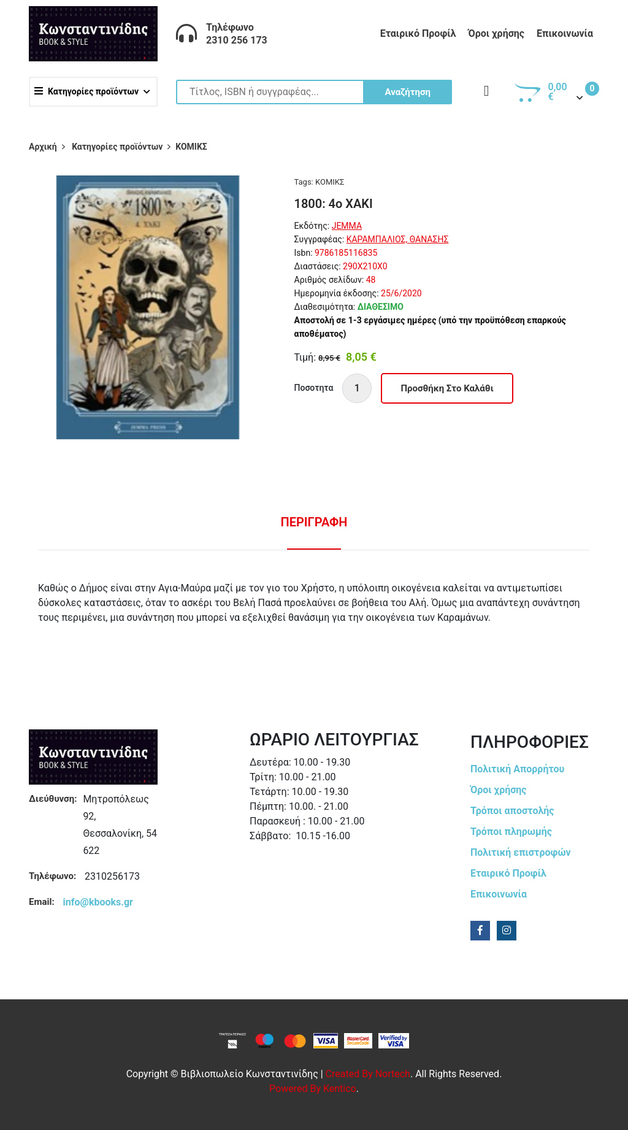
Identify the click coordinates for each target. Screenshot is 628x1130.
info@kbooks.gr (98, 902)
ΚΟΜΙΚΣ (329, 181)
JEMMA (347, 226)
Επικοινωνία (565, 33)
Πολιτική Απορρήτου (517, 769)
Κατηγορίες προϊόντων (86, 91)
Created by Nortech (368, 1074)
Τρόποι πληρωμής (511, 831)
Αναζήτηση (408, 92)
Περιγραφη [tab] (314, 522)
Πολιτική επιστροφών (520, 852)
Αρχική (43, 147)
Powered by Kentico (312, 1088)
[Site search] (314, 92)
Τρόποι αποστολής (512, 811)
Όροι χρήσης (496, 33)
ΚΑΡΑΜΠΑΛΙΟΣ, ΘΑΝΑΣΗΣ (398, 239)
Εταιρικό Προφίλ (418, 33)
